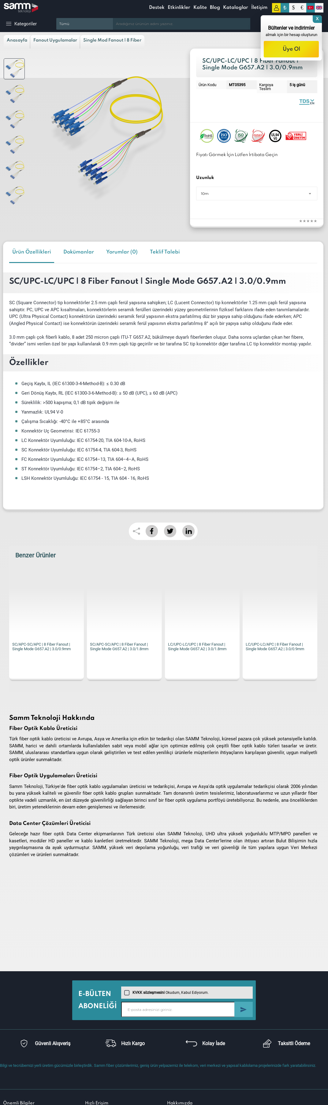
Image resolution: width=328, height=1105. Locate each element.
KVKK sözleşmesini (148, 992)
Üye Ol (291, 49)
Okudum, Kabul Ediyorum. (166, 993)
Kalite (200, 7)
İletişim (259, 7)
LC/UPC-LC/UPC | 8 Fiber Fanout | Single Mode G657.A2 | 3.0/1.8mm (197, 646)
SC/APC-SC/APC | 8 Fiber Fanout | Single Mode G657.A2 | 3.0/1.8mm (119, 646)
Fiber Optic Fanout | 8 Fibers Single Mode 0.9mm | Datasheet (306, 101)
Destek (157, 7)
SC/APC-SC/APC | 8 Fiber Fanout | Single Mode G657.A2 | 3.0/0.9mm (41, 646)
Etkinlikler (179, 7)
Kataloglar (235, 7)
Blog (215, 7)
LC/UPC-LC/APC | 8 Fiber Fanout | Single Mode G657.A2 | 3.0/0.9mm (275, 646)
